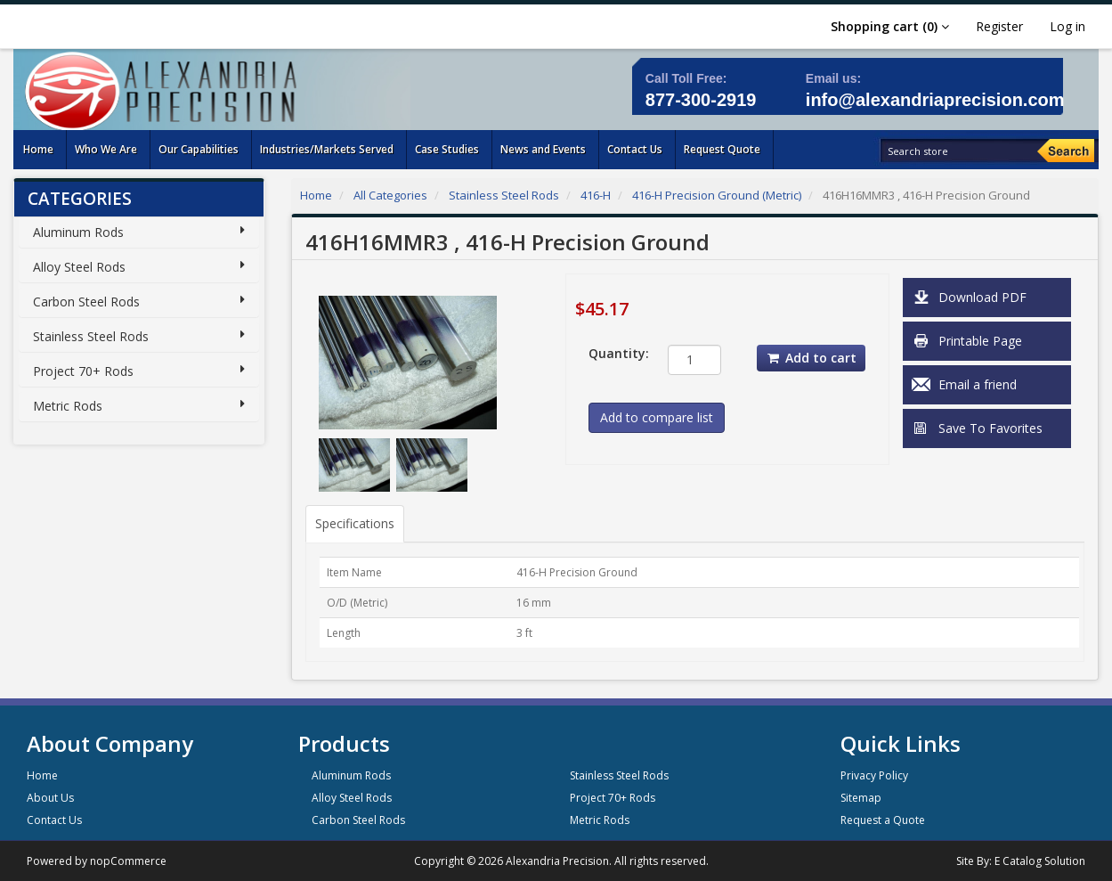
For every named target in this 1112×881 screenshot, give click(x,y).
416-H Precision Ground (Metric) (716, 195)
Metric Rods (67, 405)
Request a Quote (882, 820)
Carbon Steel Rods (86, 301)
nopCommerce (128, 861)
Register (999, 26)
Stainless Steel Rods (91, 336)
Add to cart (811, 357)
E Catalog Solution (1039, 861)
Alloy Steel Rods (79, 266)
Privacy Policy (874, 775)
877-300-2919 (701, 100)
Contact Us (54, 820)
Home (316, 195)
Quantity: (614, 353)
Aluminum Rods (78, 232)
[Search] (1065, 150)
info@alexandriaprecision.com (935, 100)
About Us (50, 797)
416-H (595, 195)
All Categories (390, 195)
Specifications (354, 523)
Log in (1067, 26)
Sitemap (860, 797)
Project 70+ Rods (83, 371)
